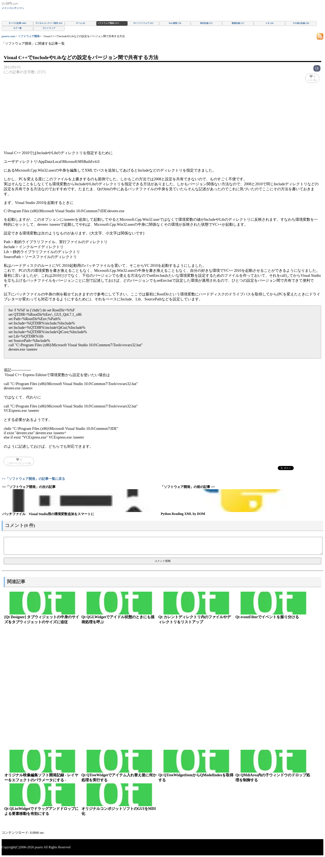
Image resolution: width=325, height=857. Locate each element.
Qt (317, 68)
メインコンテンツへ (13, 8)
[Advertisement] (162, 118)
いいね (312, 78)
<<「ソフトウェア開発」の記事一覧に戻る (33, 478)
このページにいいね (19, 461)
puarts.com (8, 36)
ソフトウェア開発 (29, 36)
